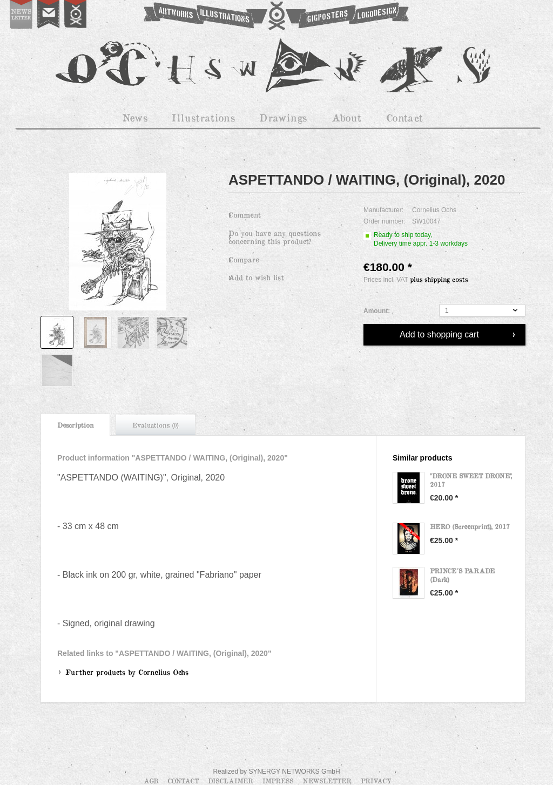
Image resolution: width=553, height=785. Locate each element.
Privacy (376, 780)
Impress (278, 780)
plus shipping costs (439, 279)
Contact (184, 780)
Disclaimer (231, 780)
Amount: (376, 311)
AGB (152, 780)
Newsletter (328, 780)
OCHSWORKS (275, 16)
